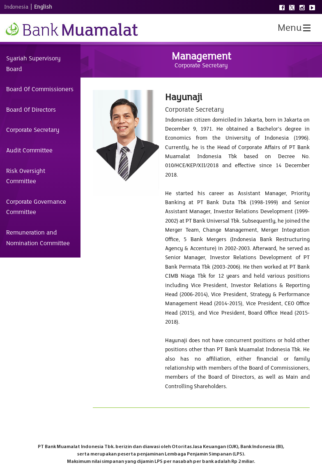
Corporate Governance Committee (36, 207)
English (43, 7)
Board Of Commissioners (40, 89)
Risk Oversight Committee (25, 176)
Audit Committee (29, 150)
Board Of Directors (31, 109)
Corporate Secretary (33, 129)
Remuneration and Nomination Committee (38, 238)
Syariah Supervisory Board (33, 64)
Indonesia (16, 7)
